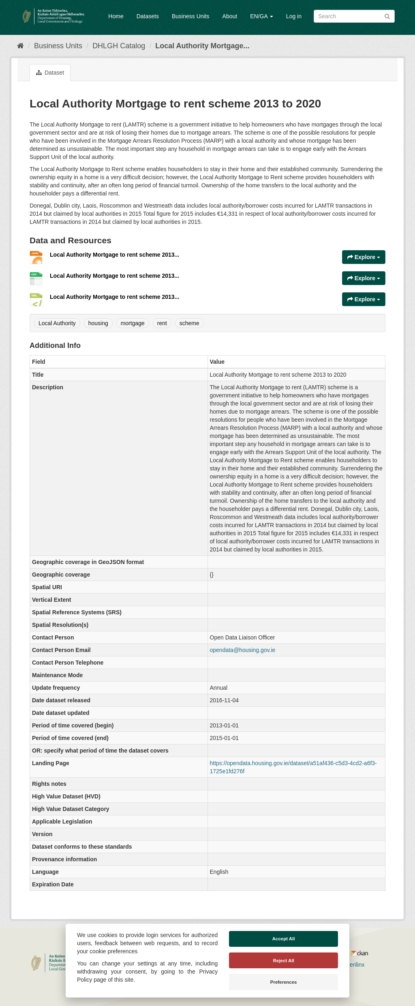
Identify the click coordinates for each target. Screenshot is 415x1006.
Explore (363, 257)
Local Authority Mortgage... (202, 46)
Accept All (283, 938)
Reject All (283, 960)
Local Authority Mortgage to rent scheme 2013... (114, 254)
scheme (189, 323)
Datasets (148, 16)
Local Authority (57, 323)
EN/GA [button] (261, 16)
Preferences (283, 982)
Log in (294, 16)
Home (115, 16)
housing (98, 323)
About (229, 16)
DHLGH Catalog (118, 46)
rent (162, 323)
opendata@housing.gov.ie (243, 650)
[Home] (20, 46)
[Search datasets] (354, 16)
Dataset (50, 72)
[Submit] (387, 15)
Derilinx (351, 964)
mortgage (133, 323)
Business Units (191, 16)
